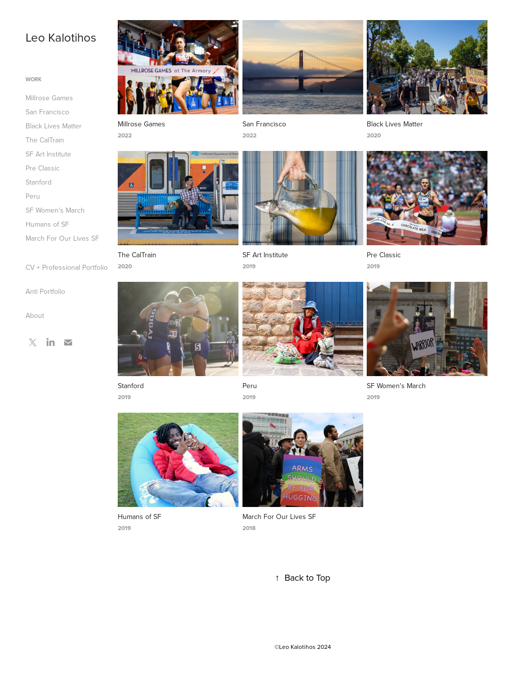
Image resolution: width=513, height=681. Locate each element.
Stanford (39, 182)
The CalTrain (45, 140)
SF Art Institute (48, 154)
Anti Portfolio (45, 291)
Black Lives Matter (54, 126)
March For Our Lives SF (62, 238)
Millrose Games (49, 98)
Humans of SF (47, 224)
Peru (33, 196)
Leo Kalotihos (61, 37)
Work (34, 79)
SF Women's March (55, 210)
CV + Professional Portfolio (67, 267)
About (35, 315)
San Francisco (47, 112)
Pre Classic (43, 168)
